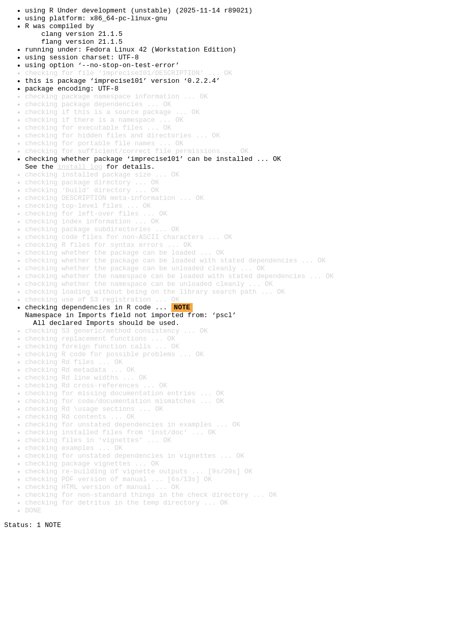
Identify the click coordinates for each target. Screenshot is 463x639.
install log (79, 199)
